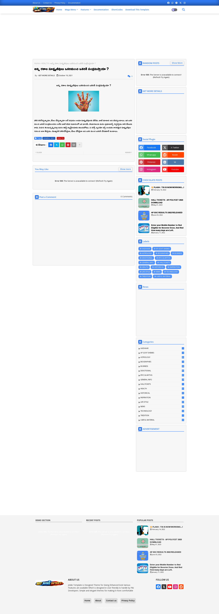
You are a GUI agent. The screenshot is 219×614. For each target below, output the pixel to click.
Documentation (74, 3)
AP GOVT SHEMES (163, 248)
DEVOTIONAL (147, 258)
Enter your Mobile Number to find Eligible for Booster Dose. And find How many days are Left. (167, 228)
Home (59, 9)
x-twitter (175, 147)
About (98, 600)
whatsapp (151, 154)
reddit (175, 154)
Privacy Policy (60, 3)
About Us (37, 3)
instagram (151, 169)
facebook (151, 147)
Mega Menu (70, 9)
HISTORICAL (159, 267)
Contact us (47, 3)
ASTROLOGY (147, 253)
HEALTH (45, 63)
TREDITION (146, 276)
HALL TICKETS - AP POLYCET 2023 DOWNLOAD (167, 201)
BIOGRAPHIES (163, 253)
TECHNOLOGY (172, 272)
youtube (175, 169)
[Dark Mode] (183, 9)
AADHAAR (146, 248)
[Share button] (79, 144)
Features (85, 9)
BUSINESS (178, 253)
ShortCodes (117, 9)
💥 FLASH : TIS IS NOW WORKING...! (167, 187)
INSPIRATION (175, 267)
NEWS (158, 272)
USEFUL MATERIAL (164, 276)
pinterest (151, 162)
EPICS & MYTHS (164, 258)
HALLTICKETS (165, 262)
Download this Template (137, 9)
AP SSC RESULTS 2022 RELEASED (166, 212)
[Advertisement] (109, 36)
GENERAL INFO (49, 138)
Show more (125, 169)
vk (175, 162)
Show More (177, 63)
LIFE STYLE (146, 272)
